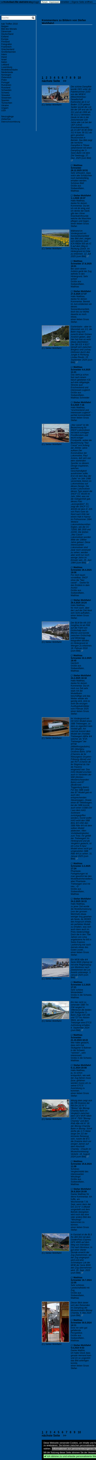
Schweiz (5, 92)
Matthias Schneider (76, 166)
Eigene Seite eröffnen (82, 2)
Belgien (5, 26)
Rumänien (6, 85)
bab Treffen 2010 (9, 24)
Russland (5, 87)
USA (3, 110)
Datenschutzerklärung (10, 122)
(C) (43, 104)
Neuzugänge (7, 116)
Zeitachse (6, 119)
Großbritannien (8, 52)
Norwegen (6, 75)
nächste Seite (51, 80)
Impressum (54, 2)
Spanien (5, 100)
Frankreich (6, 47)
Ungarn (4, 108)
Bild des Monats (9, 29)
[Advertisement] (69, 47)
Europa (4, 39)
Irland (4, 57)
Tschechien (6, 103)
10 (79, 77)
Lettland (5, 64)
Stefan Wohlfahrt (53, 104)
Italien (4, 62)
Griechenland (7, 49)
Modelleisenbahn (9, 69)
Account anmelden (60, 2)
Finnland (5, 41)
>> (64, 80)
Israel (4, 59)
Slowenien (6, 98)
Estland (5, 36)
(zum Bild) (86, 158)
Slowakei (5, 95)
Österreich (6, 77)
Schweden (6, 90)
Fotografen (6, 44)
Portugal (5, 82)
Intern (4, 54)
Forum (45, 2)
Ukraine (5, 105)
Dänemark (6, 31)
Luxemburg (6, 67)
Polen (4, 80)
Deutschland (7, 34)
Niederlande (7, 72)
